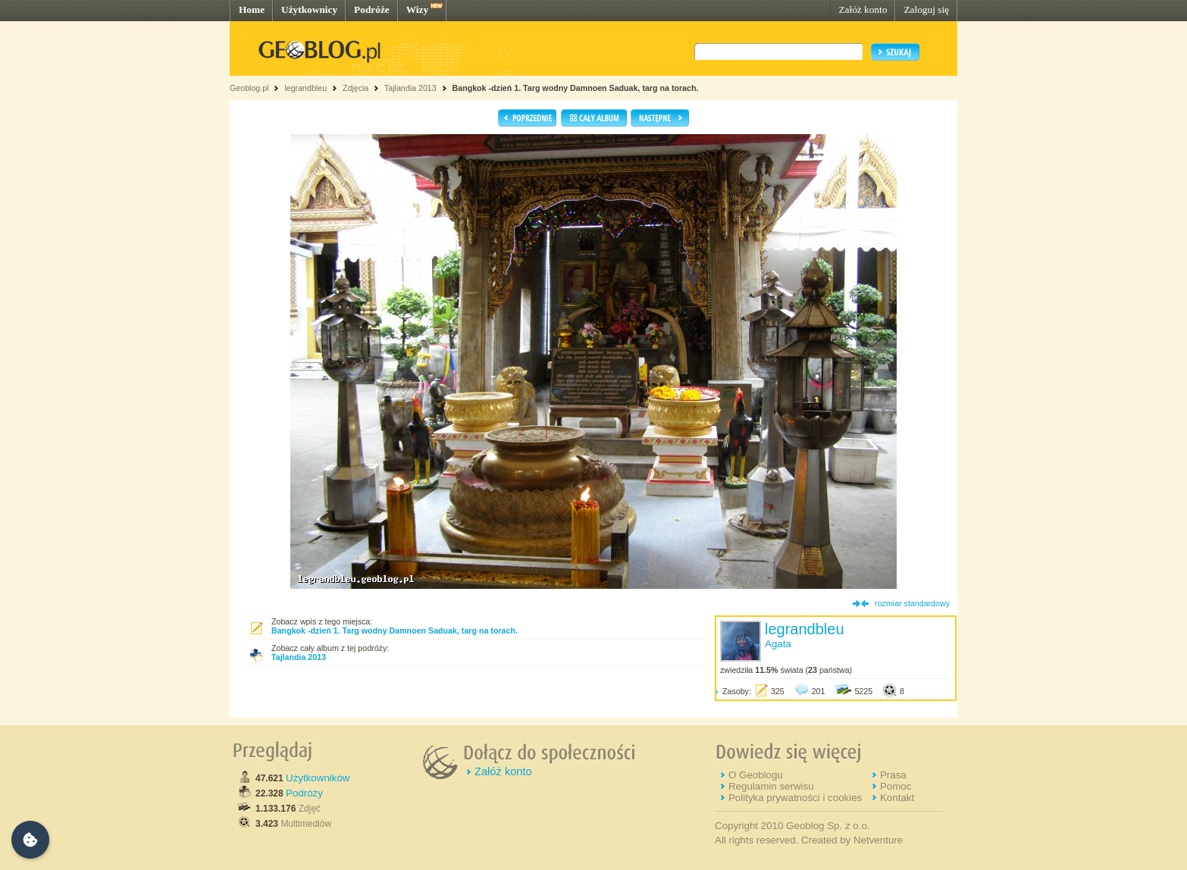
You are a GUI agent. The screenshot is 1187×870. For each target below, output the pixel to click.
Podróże (372, 9)
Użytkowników (317, 778)
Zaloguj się (926, 9)
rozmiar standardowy (912, 603)
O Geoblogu (755, 775)
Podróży (304, 793)
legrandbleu (305, 87)
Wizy (417, 9)
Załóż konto (862, 9)
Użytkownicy (309, 9)
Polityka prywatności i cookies (795, 797)
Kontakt (897, 797)
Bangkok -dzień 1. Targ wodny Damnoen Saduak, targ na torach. (576, 87)
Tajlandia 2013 (410, 87)
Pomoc (895, 786)
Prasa (893, 775)
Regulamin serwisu (771, 786)
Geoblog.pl (249, 87)
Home (252, 9)
